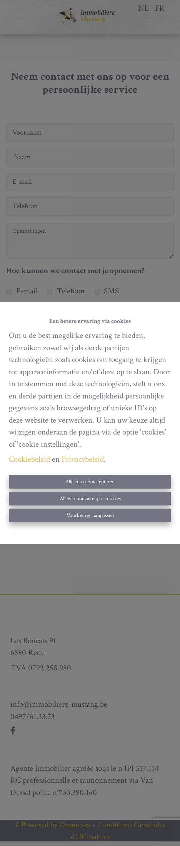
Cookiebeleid (29, 459)
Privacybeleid (83, 459)
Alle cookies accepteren (90, 481)
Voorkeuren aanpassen (90, 515)
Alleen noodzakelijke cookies (90, 498)
